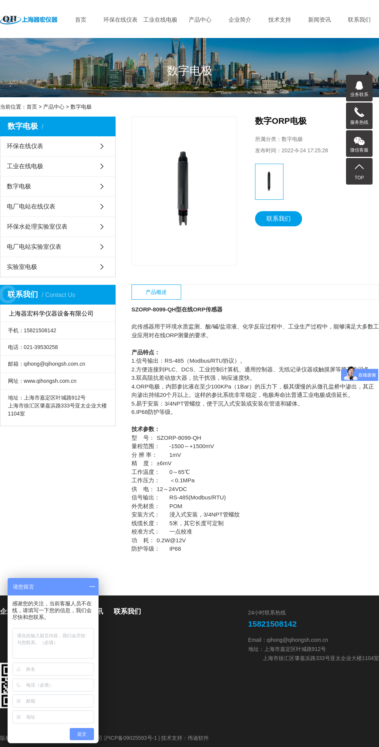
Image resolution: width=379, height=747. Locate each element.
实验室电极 (22, 267)
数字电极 (81, 107)
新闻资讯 (319, 19)
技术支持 (279, 19)
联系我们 (359, 19)
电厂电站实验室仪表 (34, 246)
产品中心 (200, 19)
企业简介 (240, 19)
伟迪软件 (198, 738)
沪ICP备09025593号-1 (130, 738)
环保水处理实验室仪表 (37, 226)
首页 (80, 19)
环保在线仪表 (120, 19)
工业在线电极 (160, 19)
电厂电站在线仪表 (31, 206)
